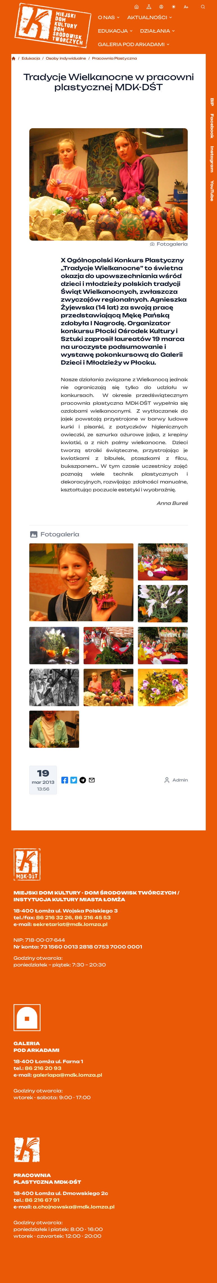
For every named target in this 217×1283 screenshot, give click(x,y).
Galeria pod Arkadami (134, 44)
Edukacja (115, 31)
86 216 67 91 (42, 1200)
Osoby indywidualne (66, 58)
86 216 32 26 (54, 917)
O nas (109, 17)
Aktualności (150, 17)
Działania (158, 31)
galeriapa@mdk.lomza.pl (67, 1075)
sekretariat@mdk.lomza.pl (70, 924)
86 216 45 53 (93, 917)
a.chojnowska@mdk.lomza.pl (74, 1207)
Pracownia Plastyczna (114, 58)
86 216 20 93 (43, 1068)
